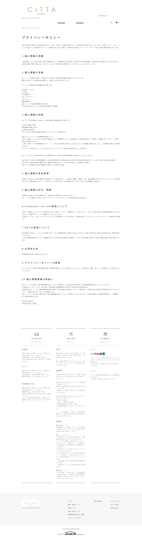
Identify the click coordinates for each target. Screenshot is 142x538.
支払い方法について (75, 511)
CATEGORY (61, 23)
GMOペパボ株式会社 (62, 45)
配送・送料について (75, 504)
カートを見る (115, 504)
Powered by (71, 533)
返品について (73, 508)
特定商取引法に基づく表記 (77, 514)
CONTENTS (79, 23)
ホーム (23, 28)
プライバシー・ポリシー (87, 47)
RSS (95, 501)
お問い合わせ (115, 508)
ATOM (100, 501)
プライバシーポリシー (75, 518)
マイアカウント (103, 16)
